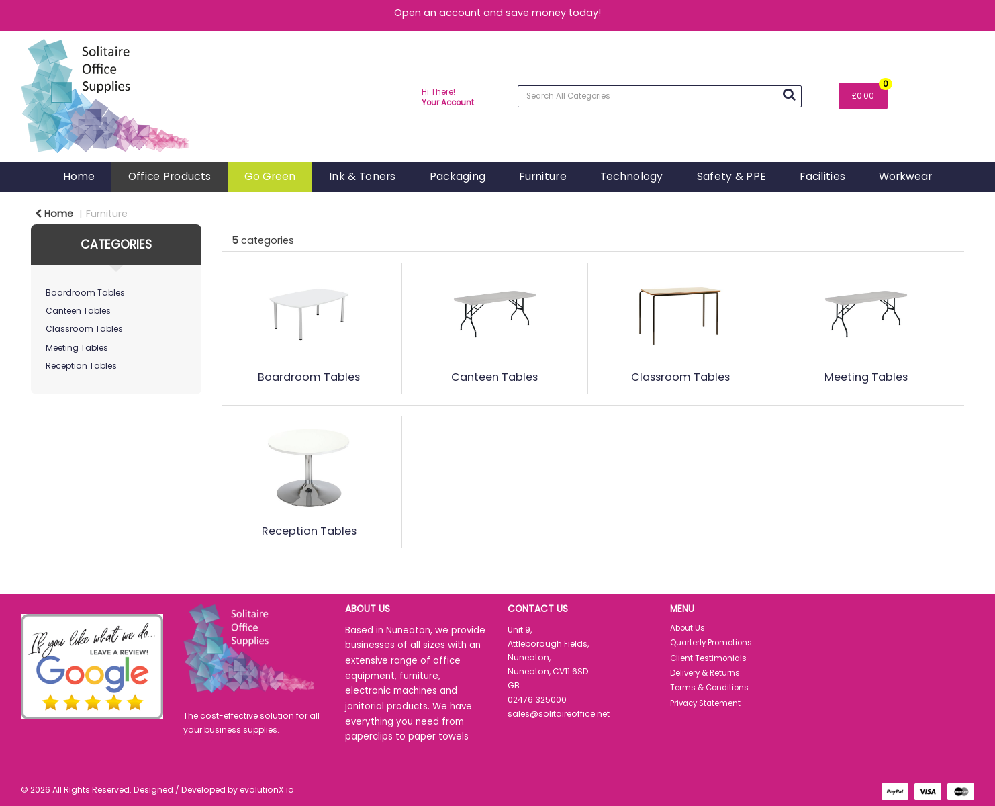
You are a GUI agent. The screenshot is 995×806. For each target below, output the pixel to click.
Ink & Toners (362, 176)
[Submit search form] (789, 95)
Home (79, 176)
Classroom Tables (84, 328)
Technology (631, 176)
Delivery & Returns (705, 673)
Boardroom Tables (85, 292)
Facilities (822, 176)
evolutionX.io (267, 789)
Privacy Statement (705, 703)
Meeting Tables (77, 347)
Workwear (905, 176)
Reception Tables (81, 365)
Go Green (269, 176)
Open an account (437, 12)
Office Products (169, 176)
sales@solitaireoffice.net (559, 713)
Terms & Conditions (709, 687)
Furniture (543, 176)
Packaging (458, 176)
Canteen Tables (78, 310)
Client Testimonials (708, 658)
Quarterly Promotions (711, 642)
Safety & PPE (731, 176)
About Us (687, 628)
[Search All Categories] (660, 96)
